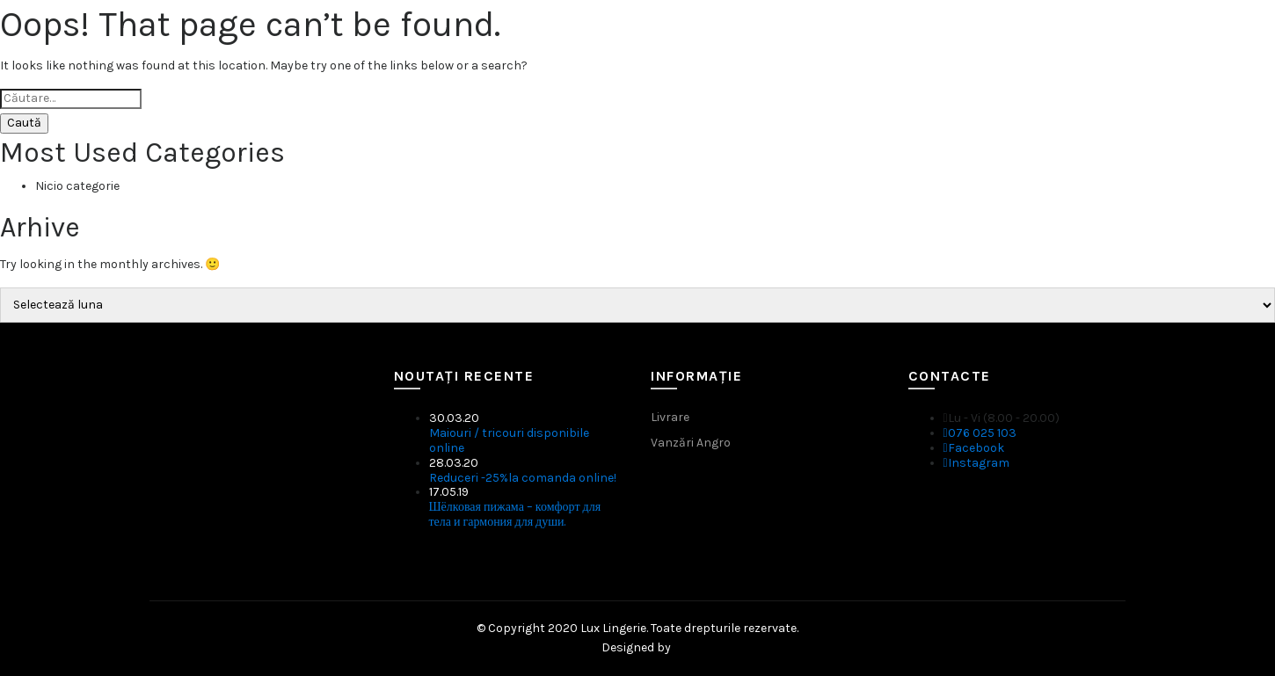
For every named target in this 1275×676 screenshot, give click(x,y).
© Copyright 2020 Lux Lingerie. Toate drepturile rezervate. (637, 628)
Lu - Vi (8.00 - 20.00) (1002, 418)
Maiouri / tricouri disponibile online (509, 440)
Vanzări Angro (691, 442)
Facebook (974, 447)
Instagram (976, 462)
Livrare (670, 417)
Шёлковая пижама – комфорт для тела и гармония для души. (515, 514)
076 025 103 (980, 432)
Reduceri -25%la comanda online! (522, 477)
